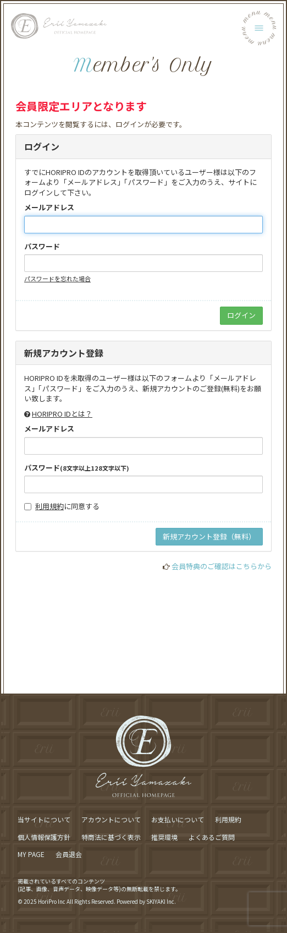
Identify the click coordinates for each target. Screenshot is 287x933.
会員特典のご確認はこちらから (222, 566)
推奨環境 (164, 837)
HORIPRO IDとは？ (62, 413)
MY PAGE (31, 854)
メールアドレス (49, 207)
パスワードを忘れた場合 (57, 278)
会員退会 (69, 854)
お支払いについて (177, 819)
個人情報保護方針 (44, 837)
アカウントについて (111, 819)
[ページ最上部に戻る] (263, 677)
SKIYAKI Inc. (161, 901)
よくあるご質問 (212, 837)
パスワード (42, 247)
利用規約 (49, 506)
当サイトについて (44, 819)
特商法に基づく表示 (111, 837)
